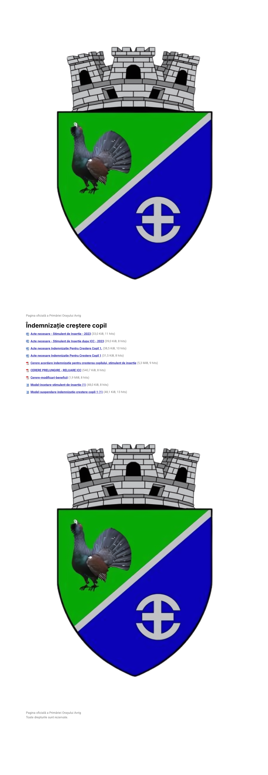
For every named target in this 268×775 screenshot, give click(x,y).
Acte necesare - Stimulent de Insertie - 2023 (61, 334)
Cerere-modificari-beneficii (49, 377)
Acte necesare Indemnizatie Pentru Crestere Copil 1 (66, 355)
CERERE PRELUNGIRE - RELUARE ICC (56, 370)
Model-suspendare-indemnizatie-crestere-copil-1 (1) (67, 392)
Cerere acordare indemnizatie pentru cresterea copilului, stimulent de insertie (83, 363)
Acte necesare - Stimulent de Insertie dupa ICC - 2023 (67, 341)
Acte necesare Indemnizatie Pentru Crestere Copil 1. (66, 348)
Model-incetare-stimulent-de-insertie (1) (58, 385)
